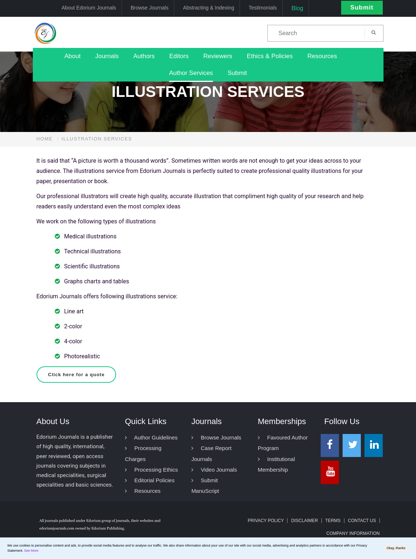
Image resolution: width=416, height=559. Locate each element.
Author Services (191, 72)
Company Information (352, 533)
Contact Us (362, 520)
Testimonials (263, 8)
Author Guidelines (151, 437)
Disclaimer (304, 520)
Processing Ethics (151, 470)
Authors (144, 56)
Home (45, 138)
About (72, 56)
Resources (322, 56)
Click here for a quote (76, 374)
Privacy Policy (266, 520)
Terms (333, 520)
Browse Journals (150, 8)
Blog (297, 8)
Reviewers (217, 56)
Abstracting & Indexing (208, 8)
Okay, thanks (395, 548)
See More (31, 550)
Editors (179, 56)
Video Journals (214, 470)
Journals (107, 56)
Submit (362, 7)
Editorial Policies (150, 480)
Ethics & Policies (270, 56)
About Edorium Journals (88, 8)
